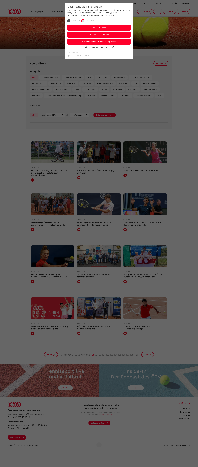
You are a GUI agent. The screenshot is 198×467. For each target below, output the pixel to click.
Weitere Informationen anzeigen (99, 47)
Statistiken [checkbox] (89, 20)
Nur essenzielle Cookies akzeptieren (99, 41)
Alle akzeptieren (99, 27)
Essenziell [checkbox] (75, 20)
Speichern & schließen (99, 34)
